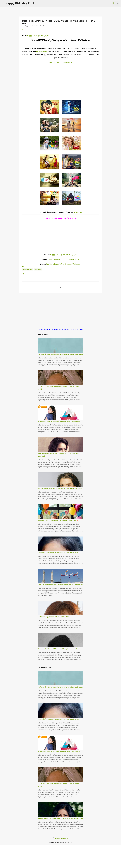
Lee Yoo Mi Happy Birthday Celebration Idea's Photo (54, 617)
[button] (23, 29)
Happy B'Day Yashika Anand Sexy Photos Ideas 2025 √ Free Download (59, 421)
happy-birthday (28, 269)
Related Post (67, 62)
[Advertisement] (60, 82)
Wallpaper (44, 36)
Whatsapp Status (55, 62)
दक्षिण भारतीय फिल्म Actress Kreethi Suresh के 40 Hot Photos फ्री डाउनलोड (58, 552)
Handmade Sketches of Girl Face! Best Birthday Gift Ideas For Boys (58, 649)
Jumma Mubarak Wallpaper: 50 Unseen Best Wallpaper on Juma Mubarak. (60, 584)
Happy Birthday (33, 36)
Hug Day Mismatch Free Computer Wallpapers (63, 264)
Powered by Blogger (60, 838)
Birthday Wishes (42, 51)
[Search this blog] (109, 3)
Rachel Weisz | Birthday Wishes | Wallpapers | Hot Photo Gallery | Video (60, 488)
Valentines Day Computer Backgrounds (64, 259)
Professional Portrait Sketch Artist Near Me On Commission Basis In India (60, 354)
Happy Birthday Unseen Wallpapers (63, 255)
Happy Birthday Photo (20, 3)
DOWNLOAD (77, 212)
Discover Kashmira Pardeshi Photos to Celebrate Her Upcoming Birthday (60, 818)
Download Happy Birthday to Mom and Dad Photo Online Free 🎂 (58, 520)
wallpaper (38, 269)
